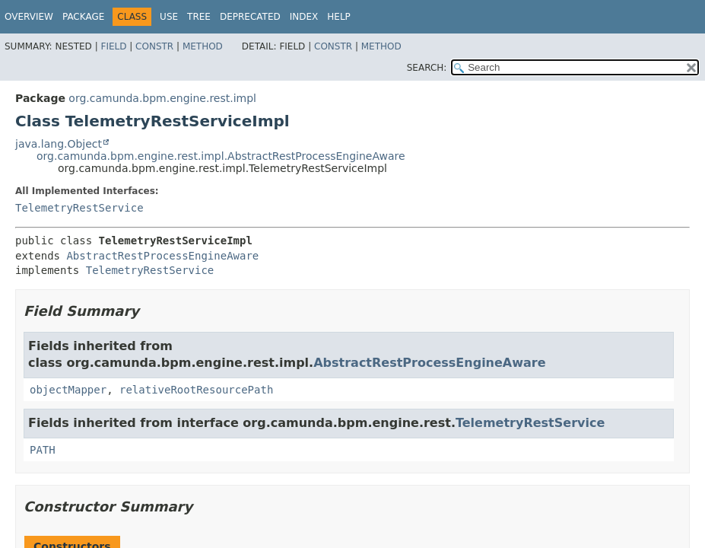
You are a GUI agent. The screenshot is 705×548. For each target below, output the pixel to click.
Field (113, 46)
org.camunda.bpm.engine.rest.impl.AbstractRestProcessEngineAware (221, 156)
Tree (199, 16)
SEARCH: (427, 67)
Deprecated (250, 16)
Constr (154, 46)
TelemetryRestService (79, 208)
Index (304, 16)
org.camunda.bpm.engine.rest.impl (162, 98)
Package (83, 16)
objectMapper (68, 390)
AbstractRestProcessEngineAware (162, 256)
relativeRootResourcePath (196, 390)
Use (169, 16)
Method (203, 46)
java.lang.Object (58, 144)
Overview (29, 16)
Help (339, 16)
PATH (43, 450)
